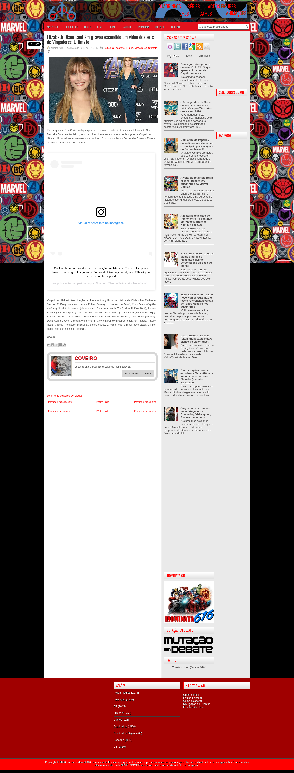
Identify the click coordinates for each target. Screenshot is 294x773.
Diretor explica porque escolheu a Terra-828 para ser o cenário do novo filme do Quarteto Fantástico (196, 376)
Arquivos (204, 55)
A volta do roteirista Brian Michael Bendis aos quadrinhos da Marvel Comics (196, 182)
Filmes (129, 47)
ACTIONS (127, 27)
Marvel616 (53, 27)
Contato (176, 27)
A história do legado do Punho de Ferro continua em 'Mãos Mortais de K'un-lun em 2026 (196, 220)
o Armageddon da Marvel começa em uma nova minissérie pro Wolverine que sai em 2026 (196, 107)
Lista (189, 55)
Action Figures (122, 692)
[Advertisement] (189, 508)
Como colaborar (192, 700)
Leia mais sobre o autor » (137, 373)
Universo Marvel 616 (78, 762)
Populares (173, 55)
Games (118, 719)
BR (115, 706)
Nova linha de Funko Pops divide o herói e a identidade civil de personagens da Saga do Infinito (197, 259)
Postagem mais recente (60, 402)
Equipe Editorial (192, 697)
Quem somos (191, 694)
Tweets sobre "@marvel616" (188, 667)
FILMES (87, 27)
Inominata (143, 27)
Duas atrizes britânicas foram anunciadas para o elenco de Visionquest (196, 338)
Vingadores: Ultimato (146, 47)
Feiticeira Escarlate (114, 47)
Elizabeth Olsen (105, 283)
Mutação (160, 27)
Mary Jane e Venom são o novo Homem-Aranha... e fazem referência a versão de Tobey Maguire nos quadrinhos (196, 300)
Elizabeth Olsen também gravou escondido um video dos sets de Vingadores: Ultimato (100, 39)
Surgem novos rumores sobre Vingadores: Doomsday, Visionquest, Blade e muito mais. (195, 413)
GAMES (113, 27)
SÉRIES (100, 27)
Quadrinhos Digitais (125, 733)
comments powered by (64, 395)
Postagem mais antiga (145, 402)
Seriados (119, 739)
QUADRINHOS (71, 27)
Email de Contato (193, 707)
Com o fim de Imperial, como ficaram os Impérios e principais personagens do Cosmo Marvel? (196, 144)
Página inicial (103, 402)
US (115, 746)
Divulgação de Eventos (196, 704)
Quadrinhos (120, 726)
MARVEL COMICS (129, 765)
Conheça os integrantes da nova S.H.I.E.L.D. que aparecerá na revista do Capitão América (195, 69)
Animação (119, 699)
